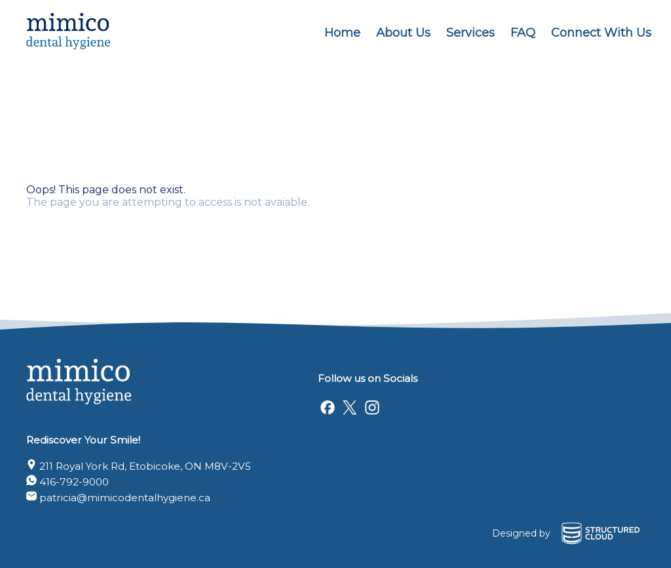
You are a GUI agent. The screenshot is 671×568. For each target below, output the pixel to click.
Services (470, 33)
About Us (403, 33)
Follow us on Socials (367, 378)
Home (342, 33)
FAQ (522, 33)
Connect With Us (601, 33)
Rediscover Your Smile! (83, 440)
